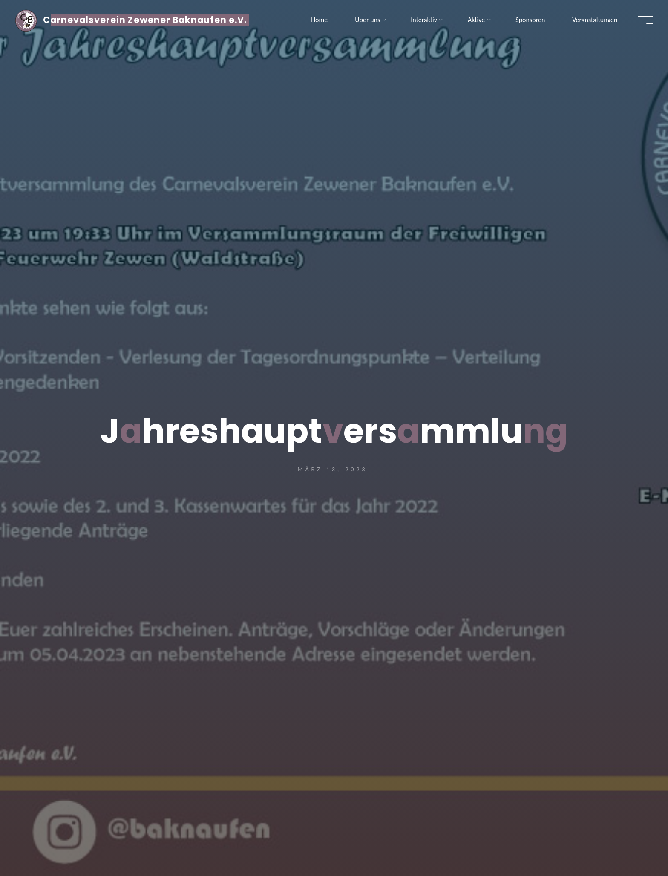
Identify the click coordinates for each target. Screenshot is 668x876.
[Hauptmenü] (643, 20)
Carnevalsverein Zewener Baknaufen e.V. (147, 20)
